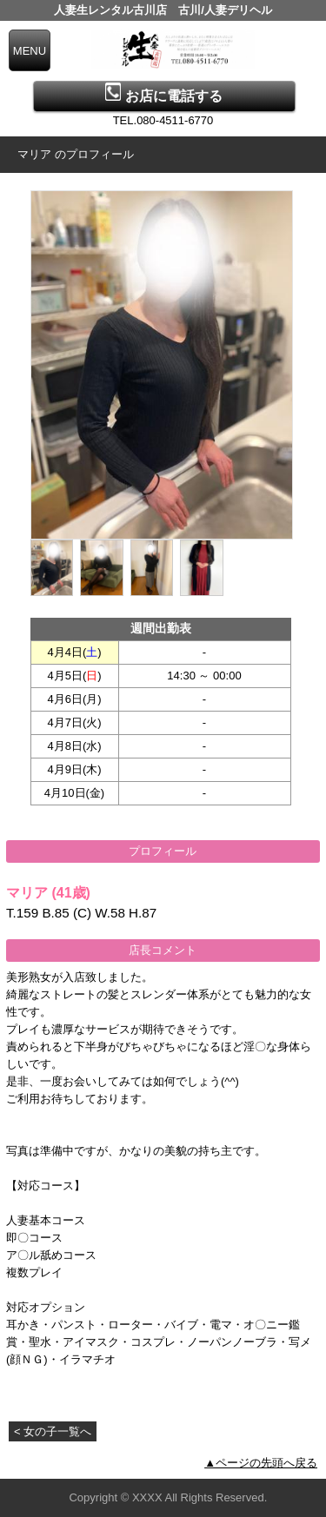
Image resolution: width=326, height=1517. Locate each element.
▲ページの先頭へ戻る (260, 1462)
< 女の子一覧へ (52, 1431)
